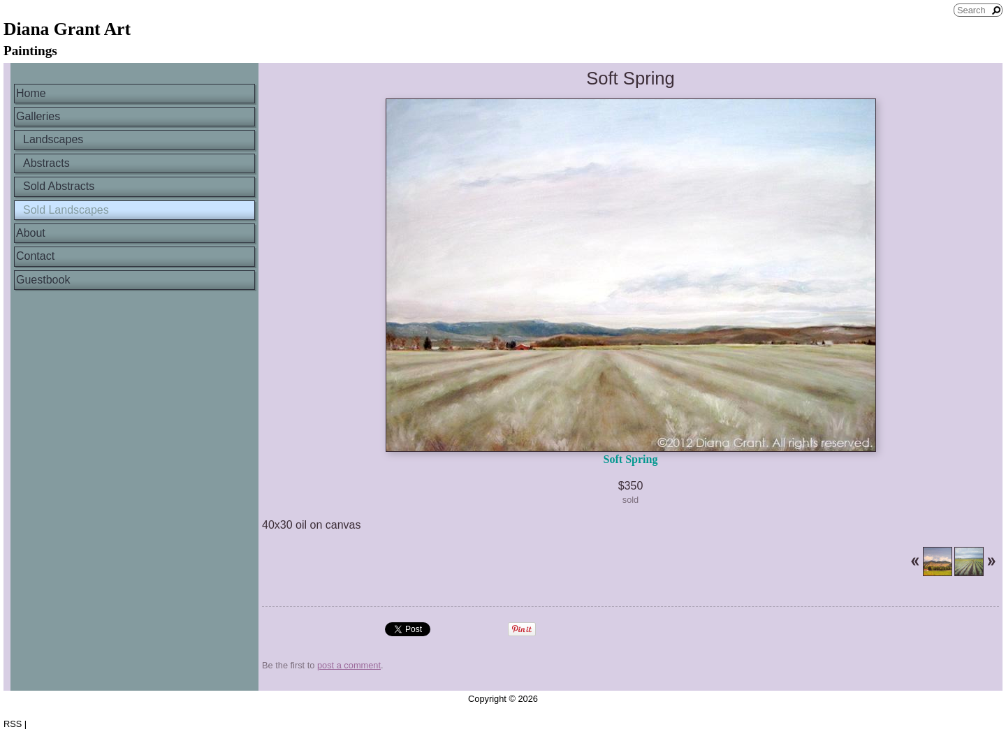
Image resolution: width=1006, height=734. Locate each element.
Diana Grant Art (67, 29)
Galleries (38, 116)
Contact (35, 256)
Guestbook (43, 280)
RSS (12, 724)
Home (31, 93)
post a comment (349, 665)
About (30, 233)
